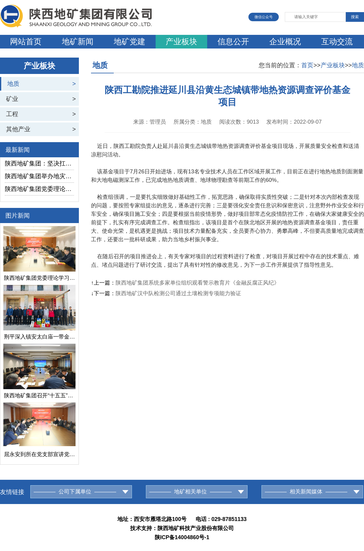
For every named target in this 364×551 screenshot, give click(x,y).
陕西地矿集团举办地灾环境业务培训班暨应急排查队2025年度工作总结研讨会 (39, 176)
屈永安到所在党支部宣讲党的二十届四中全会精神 (39, 454)
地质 (13, 83)
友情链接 (12, 492)
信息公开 (233, 41)
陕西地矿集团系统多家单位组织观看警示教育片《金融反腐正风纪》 (197, 283)
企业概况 (285, 41)
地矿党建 (129, 41)
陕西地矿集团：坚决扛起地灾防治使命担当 (39, 163)
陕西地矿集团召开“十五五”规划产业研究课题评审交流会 (39, 395)
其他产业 (18, 129)
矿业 (12, 98)
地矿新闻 (77, 41)
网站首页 (26, 41)
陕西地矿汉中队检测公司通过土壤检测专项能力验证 (178, 293)
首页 (307, 65)
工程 (12, 114)
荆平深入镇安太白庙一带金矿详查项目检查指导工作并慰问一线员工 (39, 337)
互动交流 (337, 41)
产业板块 (181, 41)
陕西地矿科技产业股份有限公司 (195, 528)
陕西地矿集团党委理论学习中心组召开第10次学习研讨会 (39, 188)
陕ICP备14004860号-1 (182, 537)
